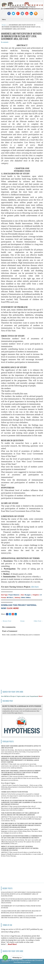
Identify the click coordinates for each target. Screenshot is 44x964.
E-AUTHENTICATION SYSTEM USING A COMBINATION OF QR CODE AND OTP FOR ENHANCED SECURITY (21, 837)
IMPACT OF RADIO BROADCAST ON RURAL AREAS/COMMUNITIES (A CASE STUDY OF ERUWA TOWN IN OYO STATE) (19, 848)
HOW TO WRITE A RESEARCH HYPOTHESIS (21, 706)
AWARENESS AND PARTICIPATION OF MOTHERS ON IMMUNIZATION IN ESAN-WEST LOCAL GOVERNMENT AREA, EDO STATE (21, 36)
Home (4, 25)
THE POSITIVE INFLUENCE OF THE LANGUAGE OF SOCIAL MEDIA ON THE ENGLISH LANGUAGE (20, 814)
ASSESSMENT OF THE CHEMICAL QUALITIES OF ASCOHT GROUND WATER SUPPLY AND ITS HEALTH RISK (21, 916)
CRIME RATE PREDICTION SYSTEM (14, 792)
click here (35, 587)
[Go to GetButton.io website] (5, 961)
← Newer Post (6, 621)
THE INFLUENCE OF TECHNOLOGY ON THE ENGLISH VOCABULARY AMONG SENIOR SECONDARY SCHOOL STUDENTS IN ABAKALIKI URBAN (21, 825)
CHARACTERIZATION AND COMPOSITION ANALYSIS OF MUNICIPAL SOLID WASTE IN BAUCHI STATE (21, 912)
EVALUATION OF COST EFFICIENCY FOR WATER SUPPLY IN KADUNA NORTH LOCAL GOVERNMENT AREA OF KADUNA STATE (21, 894)
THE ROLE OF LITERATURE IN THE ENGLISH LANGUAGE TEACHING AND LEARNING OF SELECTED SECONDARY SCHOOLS (21, 802)
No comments (4, 42)
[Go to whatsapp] (5, 957)
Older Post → (38, 621)
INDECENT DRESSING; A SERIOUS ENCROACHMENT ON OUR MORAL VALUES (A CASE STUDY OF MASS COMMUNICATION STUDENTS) (21, 772)
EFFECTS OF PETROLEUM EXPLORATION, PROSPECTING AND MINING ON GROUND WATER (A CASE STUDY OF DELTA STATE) (21, 901)
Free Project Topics (8, 783)
